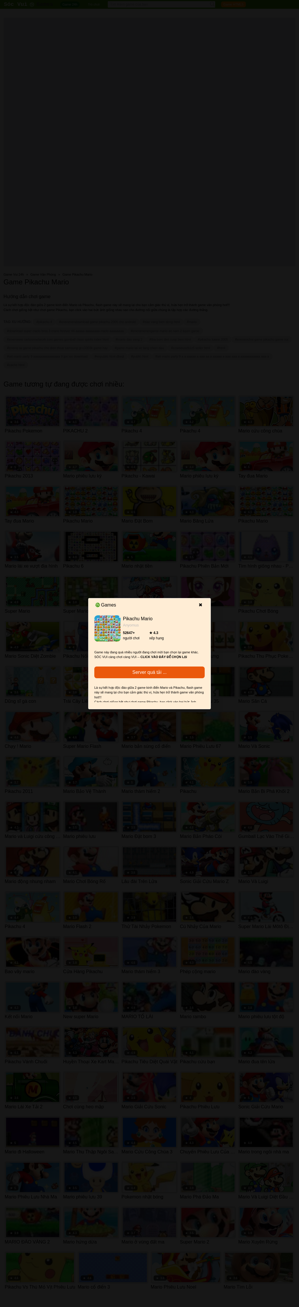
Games (105, 604)
